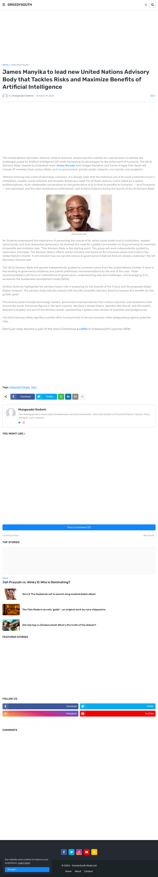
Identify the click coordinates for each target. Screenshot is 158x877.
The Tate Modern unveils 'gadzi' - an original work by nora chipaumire (64, 609)
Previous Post (11, 535)
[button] (4, 5)
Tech (34, 387)
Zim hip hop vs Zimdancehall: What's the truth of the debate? (59, 625)
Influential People (20, 65)
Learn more (24, 863)
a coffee (82, 329)
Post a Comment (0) (79, 527)
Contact (88, 871)
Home (5, 65)
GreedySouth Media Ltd (84, 865)
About (78, 871)
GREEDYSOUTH (20, 5)
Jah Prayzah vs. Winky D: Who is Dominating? (36, 582)
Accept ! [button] (12, 869)
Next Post (149, 535)
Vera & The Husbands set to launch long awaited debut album (59, 594)
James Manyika (65, 165)
